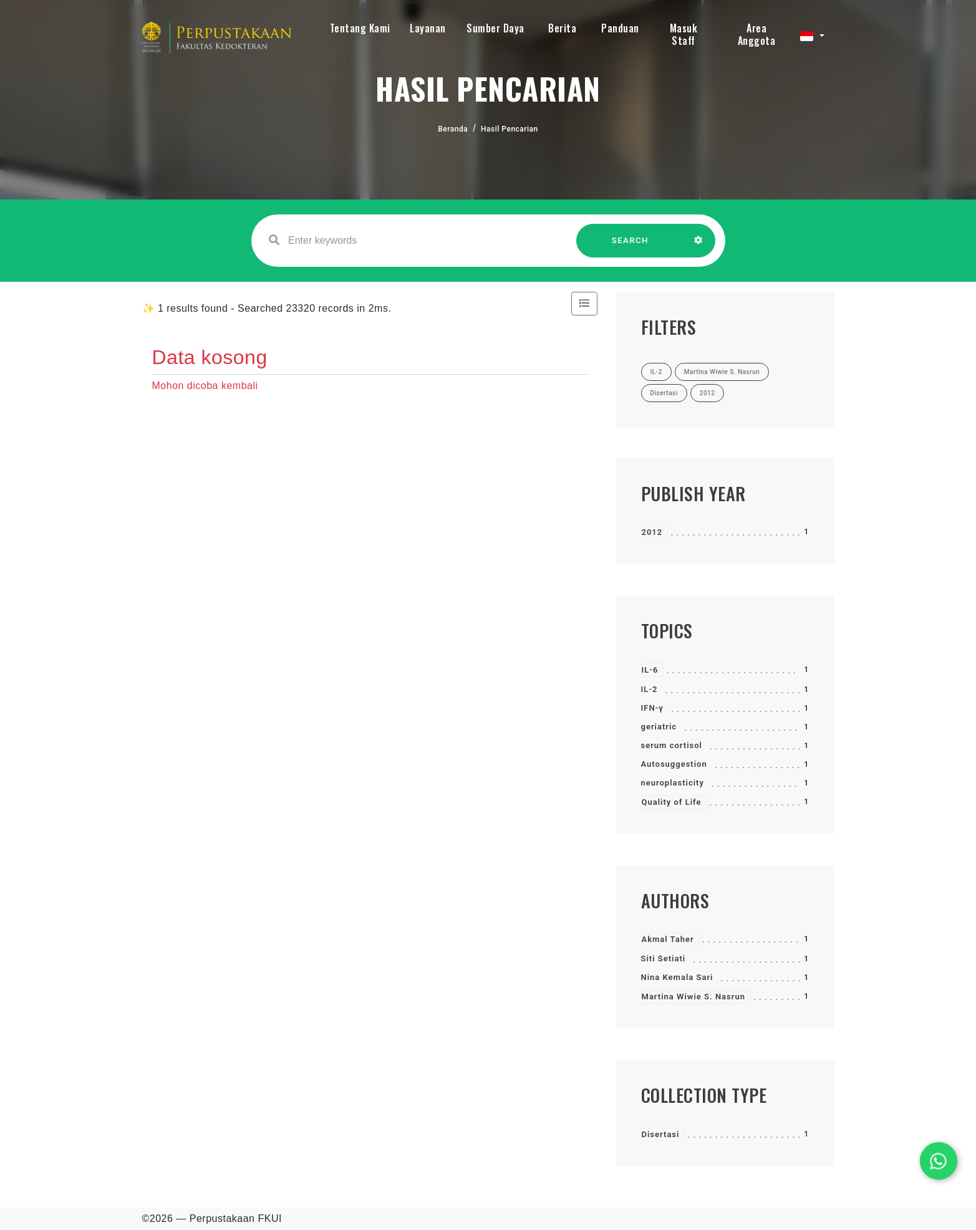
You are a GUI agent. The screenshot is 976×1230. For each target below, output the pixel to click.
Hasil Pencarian (509, 129)
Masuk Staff (684, 34)
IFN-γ (652, 708)
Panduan (620, 28)
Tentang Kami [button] (360, 28)
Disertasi (661, 1134)
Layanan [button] (428, 28)
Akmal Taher (668, 939)
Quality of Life (672, 802)
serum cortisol (671, 745)
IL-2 (649, 689)
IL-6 (650, 670)
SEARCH (630, 246)
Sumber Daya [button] (495, 28)
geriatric (659, 726)
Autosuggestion (674, 764)
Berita (562, 28)
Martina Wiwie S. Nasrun (693, 996)
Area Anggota (757, 34)
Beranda (453, 129)
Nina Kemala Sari (677, 977)
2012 (652, 532)
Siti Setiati (663, 958)
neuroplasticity (672, 782)
